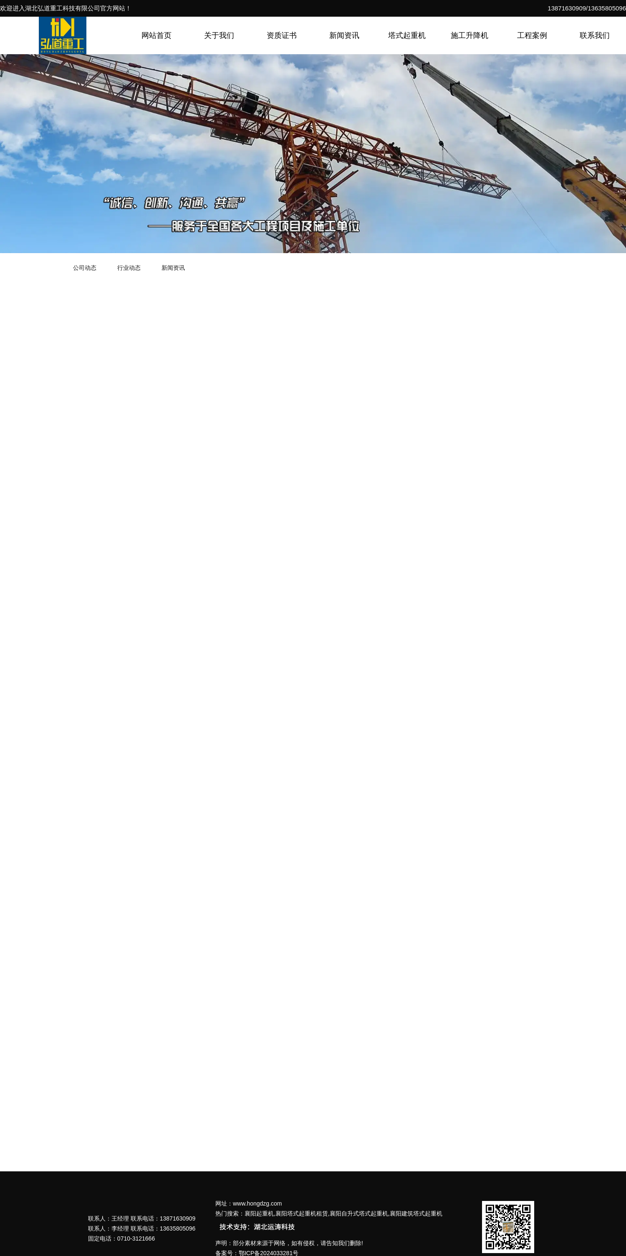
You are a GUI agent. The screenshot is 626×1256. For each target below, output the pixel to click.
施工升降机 (469, 35)
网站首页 (156, 35)
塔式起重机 (407, 35)
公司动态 (84, 267)
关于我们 (219, 35)
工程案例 (532, 35)
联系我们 (595, 35)
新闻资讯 (344, 35)
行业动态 (129, 267)
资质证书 (282, 35)
